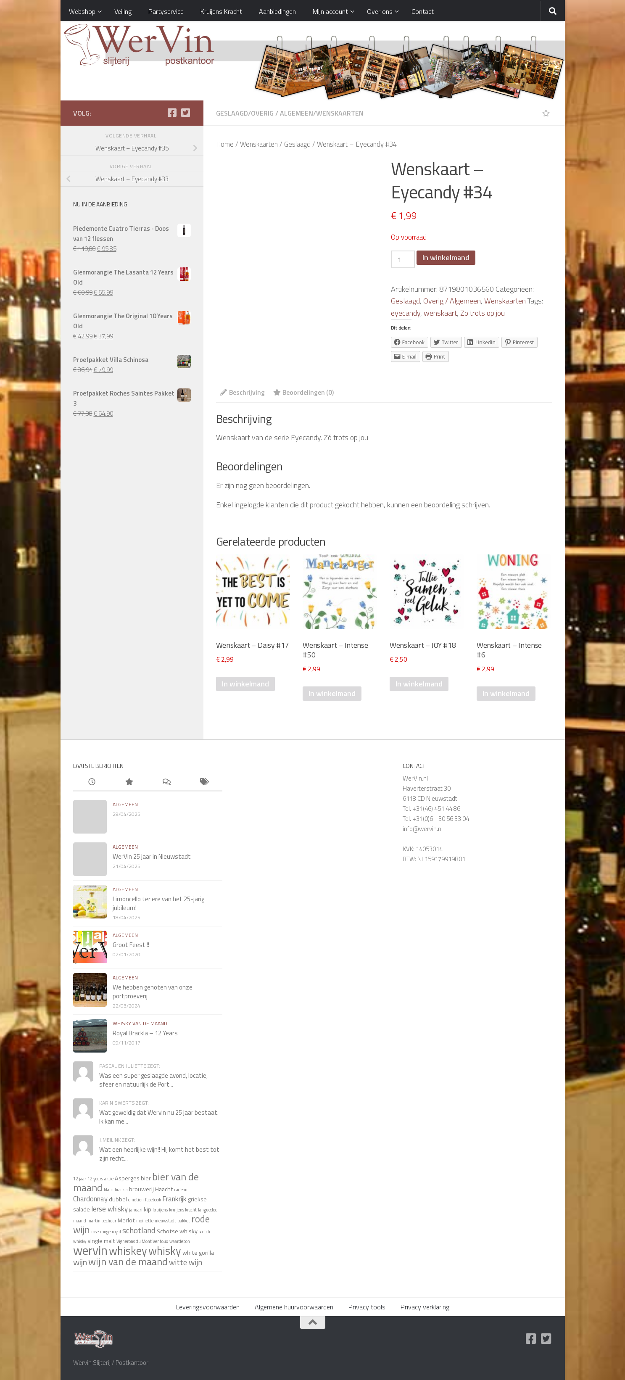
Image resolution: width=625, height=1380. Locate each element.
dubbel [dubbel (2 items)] (118, 1199)
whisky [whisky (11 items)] (164, 1250)
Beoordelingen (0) (303, 392)
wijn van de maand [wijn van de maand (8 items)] (128, 1261)
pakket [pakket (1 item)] (183, 1220)
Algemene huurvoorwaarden (294, 1307)
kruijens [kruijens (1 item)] (160, 1209)
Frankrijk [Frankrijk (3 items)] (174, 1198)
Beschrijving (242, 392)
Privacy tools (366, 1307)
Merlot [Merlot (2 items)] (126, 1220)
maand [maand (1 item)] (79, 1220)
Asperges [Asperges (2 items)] (127, 1178)
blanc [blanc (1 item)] (108, 1189)
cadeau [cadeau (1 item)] (180, 1189)
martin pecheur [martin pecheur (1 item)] (101, 1220)
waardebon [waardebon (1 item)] (179, 1241)
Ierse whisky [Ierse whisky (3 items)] (109, 1208)
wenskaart (440, 313)
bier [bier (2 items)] (146, 1178)
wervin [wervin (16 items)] (90, 1250)
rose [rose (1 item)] (95, 1231)
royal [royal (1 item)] (116, 1231)
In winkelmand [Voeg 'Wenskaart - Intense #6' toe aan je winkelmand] (506, 693)
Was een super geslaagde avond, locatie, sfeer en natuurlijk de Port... (153, 1080)
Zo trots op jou (482, 313)
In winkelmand (445, 257)
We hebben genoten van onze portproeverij (153, 991)
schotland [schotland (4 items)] (139, 1230)
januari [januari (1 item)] (135, 1209)
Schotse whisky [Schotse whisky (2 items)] (177, 1231)
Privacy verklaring (425, 1307)
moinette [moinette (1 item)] (144, 1220)
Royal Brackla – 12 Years (145, 1033)
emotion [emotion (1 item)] (136, 1199)
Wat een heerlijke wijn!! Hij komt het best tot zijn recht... (159, 1154)
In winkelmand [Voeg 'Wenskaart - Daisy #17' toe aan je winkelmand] (245, 683)
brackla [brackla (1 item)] (121, 1189)
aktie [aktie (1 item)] (108, 1178)
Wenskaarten (340, 113)
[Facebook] (172, 113)
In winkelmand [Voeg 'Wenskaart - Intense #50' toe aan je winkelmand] (332, 693)
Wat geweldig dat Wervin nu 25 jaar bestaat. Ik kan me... (159, 1117)
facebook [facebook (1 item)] (153, 1199)
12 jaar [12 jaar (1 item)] (79, 1178)
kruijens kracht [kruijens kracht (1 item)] (183, 1209)
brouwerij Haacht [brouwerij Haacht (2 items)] (151, 1189)
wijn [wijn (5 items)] (80, 1262)
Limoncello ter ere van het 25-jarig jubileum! (158, 903)
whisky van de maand (140, 1023)
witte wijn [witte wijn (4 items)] (185, 1262)
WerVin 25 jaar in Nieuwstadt (152, 856)
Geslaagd (232, 113)
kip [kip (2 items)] (147, 1209)
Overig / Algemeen (282, 113)
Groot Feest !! (131, 945)
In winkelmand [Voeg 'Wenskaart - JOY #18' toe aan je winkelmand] (419, 683)
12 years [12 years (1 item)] (95, 1178)
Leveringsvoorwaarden (208, 1307)
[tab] (242, 395)
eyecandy (405, 313)
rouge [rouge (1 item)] (105, 1231)
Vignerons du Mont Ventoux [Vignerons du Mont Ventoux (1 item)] (142, 1241)
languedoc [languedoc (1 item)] (207, 1209)
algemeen (125, 804)
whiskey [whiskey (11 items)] (128, 1250)
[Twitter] (186, 113)
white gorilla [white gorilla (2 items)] (198, 1252)
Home (225, 144)
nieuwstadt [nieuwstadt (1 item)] (165, 1220)
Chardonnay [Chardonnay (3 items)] (90, 1198)
